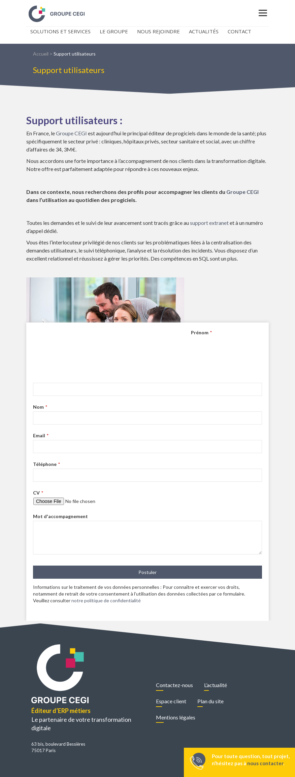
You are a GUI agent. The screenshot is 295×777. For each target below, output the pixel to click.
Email (40, 435)
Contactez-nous (174, 685)
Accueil (40, 54)
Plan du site (210, 701)
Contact (239, 31)
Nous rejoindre (158, 31)
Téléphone (46, 464)
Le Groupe (114, 31)
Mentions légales (175, 717)
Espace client (171, 701)
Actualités (204, 31)
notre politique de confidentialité (106, 600)
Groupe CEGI (71, 133)
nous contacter (265, 763)
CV (38, 493)
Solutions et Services (60, 31)
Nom (40, 407)
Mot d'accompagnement (60, 516)
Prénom (201, 332)
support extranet (209, 222)
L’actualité (215, 685)
